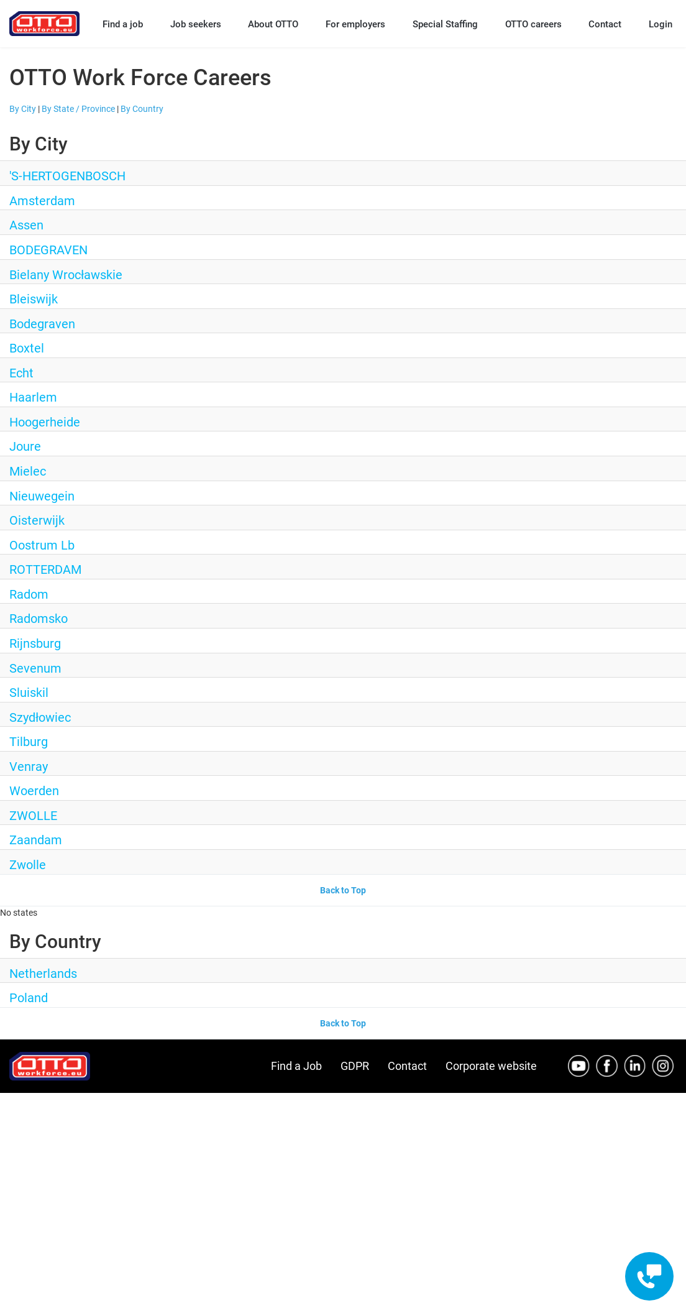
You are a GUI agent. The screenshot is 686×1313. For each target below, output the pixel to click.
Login (660, 24)
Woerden (34, 790)
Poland (28, 997)
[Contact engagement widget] (649, 1276)
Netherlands (43, 973)
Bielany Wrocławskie (65, 274)
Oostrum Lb (42, 545)
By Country (142, 109)
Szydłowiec (40, 717)
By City (22, 109)
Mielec (27, 471)
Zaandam (35, 839)
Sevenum (35, 668)
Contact (604, 24)
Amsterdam (42, 200)
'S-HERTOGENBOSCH (67, 175)
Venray (28, 766)
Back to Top (343, 890)
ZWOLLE (33, 815)
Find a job (123, 24)
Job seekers (195, 24)
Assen (26, 225)
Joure (25, 446)
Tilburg (28, 741)
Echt (21, 373)
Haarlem (33, 397)
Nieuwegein (42, 496)
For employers (355, 24)
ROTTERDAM (45, 569)
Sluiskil (28, 692)
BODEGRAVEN (48, 249)
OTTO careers (533, 24)
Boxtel (26, 348)
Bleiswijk (33, 299)
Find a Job (296, 1065)
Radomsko (38, 618)
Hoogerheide (44, 422)
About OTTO (273, 24)
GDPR (355, 1065)
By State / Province (78, 109)
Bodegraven (42, 323)
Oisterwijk (37, 520)
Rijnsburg (35, 643)
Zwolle (27, 864)
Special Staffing (445, 24)
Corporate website (491, 1065)
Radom (28, 594)
